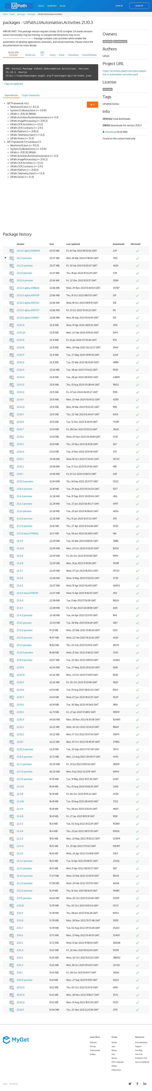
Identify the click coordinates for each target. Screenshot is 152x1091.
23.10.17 (20, 354)
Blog (62, 6)
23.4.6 (20, 578)
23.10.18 (20, 347)
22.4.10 (20, 801)
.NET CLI (42, 53)
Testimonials (95, 1050)
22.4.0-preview (25, 875)
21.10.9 (20, 913)
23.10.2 (20, 466)
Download (110, 131)
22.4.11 (20, 793)
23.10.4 (20, 451)
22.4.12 (20, 786)
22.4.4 (20, 846)
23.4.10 (20, 548)
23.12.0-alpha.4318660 (28, 287)
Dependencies (11, 95)
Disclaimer (14, 1084)
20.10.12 (21, 1002)
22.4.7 (20, 823)
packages (21, 14)
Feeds (12, 14)
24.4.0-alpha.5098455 (28, 250)
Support (52, 6)
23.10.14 (20, 377)
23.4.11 (20, 540)
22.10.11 (20, 667)
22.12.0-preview (25, 652)
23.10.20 (21, 332)
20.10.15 (21, 987)
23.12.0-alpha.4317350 (28, 302)
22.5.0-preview (24, 779)
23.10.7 (20, 429)
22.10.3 (20, 726)
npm (113, 1046)
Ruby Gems (116, 1070)
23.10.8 (20, 421)
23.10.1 (20, 473)
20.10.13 (20, 994)
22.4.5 (20, 838)
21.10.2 (20, 965)
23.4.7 (20, 570)
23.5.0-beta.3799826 (27, 533)
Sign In (119, 6)
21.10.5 (20, 942)
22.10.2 (20, 734)
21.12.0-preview (24, 890)
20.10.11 (20, 1009)
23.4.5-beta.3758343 (27, 593)
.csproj (52, 55)
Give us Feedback (142, 1062)
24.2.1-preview (24, 258)
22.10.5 (20, 712)
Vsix (113, 1054)
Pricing (92, 1046)
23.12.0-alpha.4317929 (28, 295)
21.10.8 (20, 920)
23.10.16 (20, 362)
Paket (61, 55)
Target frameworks (30, 95)
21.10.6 (20, 935)
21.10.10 (20, 905)
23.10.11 (20, 399)
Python (114, 1066)
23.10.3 (20, 459)
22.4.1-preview (24, 868)
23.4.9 (20, 555)
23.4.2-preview (24, 615)
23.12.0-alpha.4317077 (28, 310)
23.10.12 (20, 392)
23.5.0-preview (24, 526)
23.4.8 (20, 563)
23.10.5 (20, 444)
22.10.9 (20, 682)
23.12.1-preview (24, 273)
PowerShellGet (89, 55)
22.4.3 (20, 853)
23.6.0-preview (24, 518)
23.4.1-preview (24, 622)
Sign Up (139, 6)
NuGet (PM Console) (13, 53)
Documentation (141, 1042)
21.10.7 (20, 927)
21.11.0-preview (24, 898)
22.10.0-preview (25, 749)
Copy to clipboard (13, 83)
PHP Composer (118, 1062)
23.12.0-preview (25, 280)
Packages (31, 14)
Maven (114, 1058)
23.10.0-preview (25, 481)
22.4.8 (20, 816)
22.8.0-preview (24, 756)
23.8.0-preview (24, 488)
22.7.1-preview (24, 764)
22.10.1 (20, 741)
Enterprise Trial (141, 1058)
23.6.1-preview (24, 511)
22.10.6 (20, 704)
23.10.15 (20, 369)
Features (93, 1042)
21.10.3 (20, 957)
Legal (5, 1084)
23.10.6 (20, 436)
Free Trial (138, 1054)
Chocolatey (73, 55)
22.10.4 (20, 719)
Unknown (107, 89)
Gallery (92, 1054)
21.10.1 (19, 972)
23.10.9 (20, 414)
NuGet (114, 1042)
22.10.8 (20, 689)
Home (5, 14)
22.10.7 (20, 697)
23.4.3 (20, 607)
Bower (114, 1050)
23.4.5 (20, 585)
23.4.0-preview (24, 630)
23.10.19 (20, 340)
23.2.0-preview (24, 637)
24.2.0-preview (25, 265)
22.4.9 (20, 808)
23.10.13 (20, 384)
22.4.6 (20, 831)
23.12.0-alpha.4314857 (28, 317)
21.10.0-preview (24, 980)
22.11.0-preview (24, 660)
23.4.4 (20, 600)
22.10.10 (21, 674)
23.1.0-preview (24, 645)
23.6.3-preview (24, 496)
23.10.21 (20, 325)
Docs (41, 6)
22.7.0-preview (24, 771)
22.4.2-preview (24, 860)
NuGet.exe (30, 55)
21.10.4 (20, 950)
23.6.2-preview (24, 503)
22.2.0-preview (24, 883)
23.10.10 (20, 406)
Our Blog (138, 1050)
